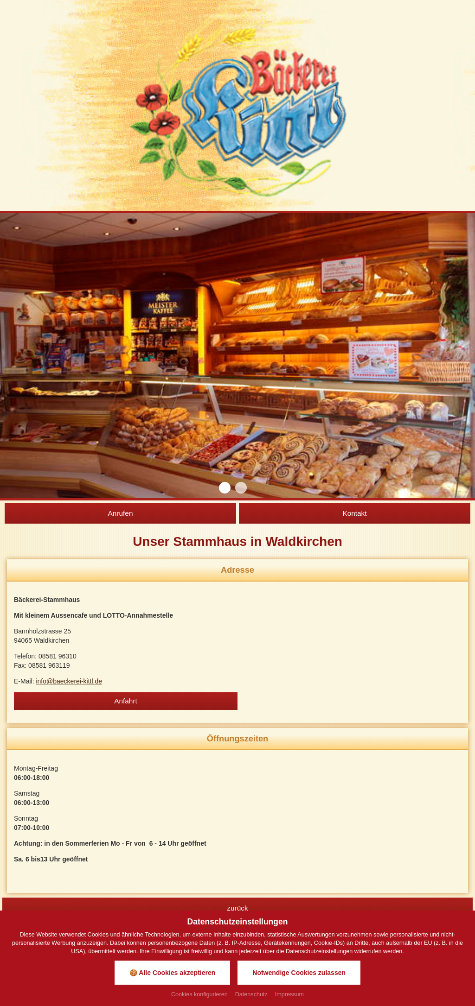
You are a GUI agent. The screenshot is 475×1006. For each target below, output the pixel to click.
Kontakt (354, 513)
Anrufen (120, 513)
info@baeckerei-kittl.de (69, 681)
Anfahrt (125, 701)
